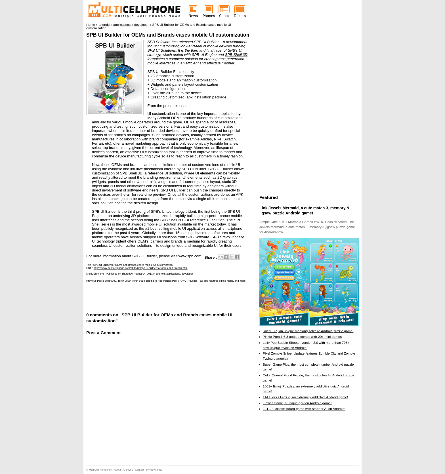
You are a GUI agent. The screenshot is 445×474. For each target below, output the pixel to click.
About (117, 469)
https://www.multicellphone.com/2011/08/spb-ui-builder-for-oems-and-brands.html (141, 268)
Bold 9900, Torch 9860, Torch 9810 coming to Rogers (135, 280)
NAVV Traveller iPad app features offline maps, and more (213, 280)
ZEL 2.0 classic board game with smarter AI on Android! (304, 409)
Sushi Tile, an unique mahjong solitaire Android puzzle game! (308, 331)
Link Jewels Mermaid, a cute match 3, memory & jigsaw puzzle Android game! (304, 210)
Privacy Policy (154, 469)
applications (173, 273)
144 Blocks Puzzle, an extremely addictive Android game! (305, 397)
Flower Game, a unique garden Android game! (297, 403)
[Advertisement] (152, 296)
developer (187, 273)
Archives (128, 469)
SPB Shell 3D (236, 54)
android (160, 273)
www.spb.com (190, 256)
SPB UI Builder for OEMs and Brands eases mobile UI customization (167, 35)
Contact (139, 469)
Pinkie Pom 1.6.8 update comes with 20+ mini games (302, 337)
